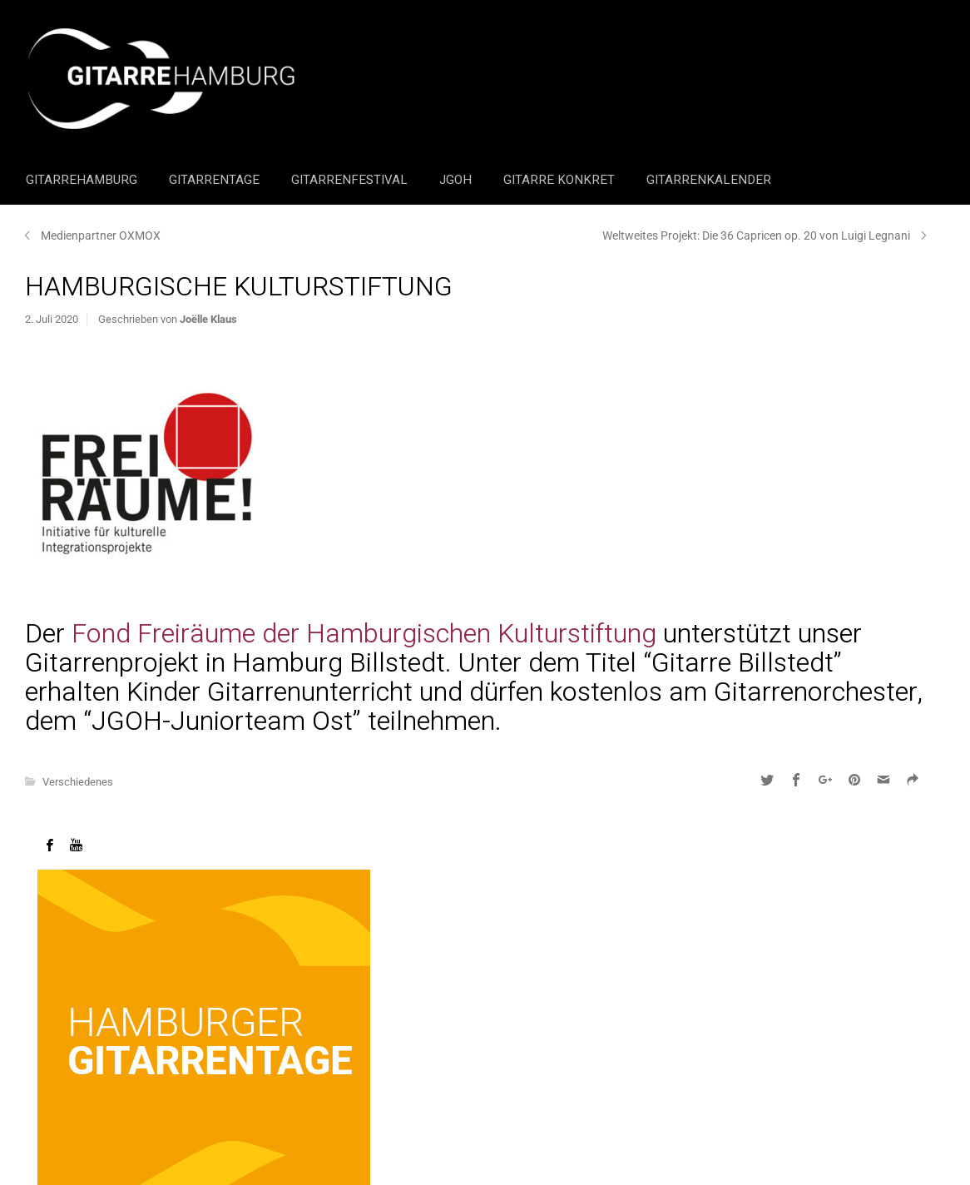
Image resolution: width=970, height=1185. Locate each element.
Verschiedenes (77, 782)
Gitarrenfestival (351, 180)
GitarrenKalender (708, 180)
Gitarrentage (216, 180)
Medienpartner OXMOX (101, 235)
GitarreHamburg (83, 180)
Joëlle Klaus (208, 319)
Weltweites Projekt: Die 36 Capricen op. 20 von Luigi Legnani (756, 235)
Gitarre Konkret (560, 180)
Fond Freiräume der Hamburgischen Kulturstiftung (364, 633)
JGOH (457, 180)
